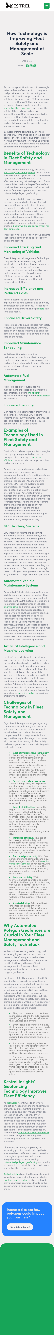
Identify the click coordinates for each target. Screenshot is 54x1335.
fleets (41, 309)
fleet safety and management (19, 172)
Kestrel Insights (12, 1174)
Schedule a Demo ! (20, 1227)
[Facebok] (27, 65)
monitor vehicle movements (29, 862)
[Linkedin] (31, 65)
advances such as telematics (33, 1132)
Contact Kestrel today (15, 1180)
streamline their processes (17, 108)
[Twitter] (34, 65)
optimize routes (26, 693)
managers (33, 393)
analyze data (11, 607)
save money (43, 396)
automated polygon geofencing (21, 1162)
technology (13, 1103)
